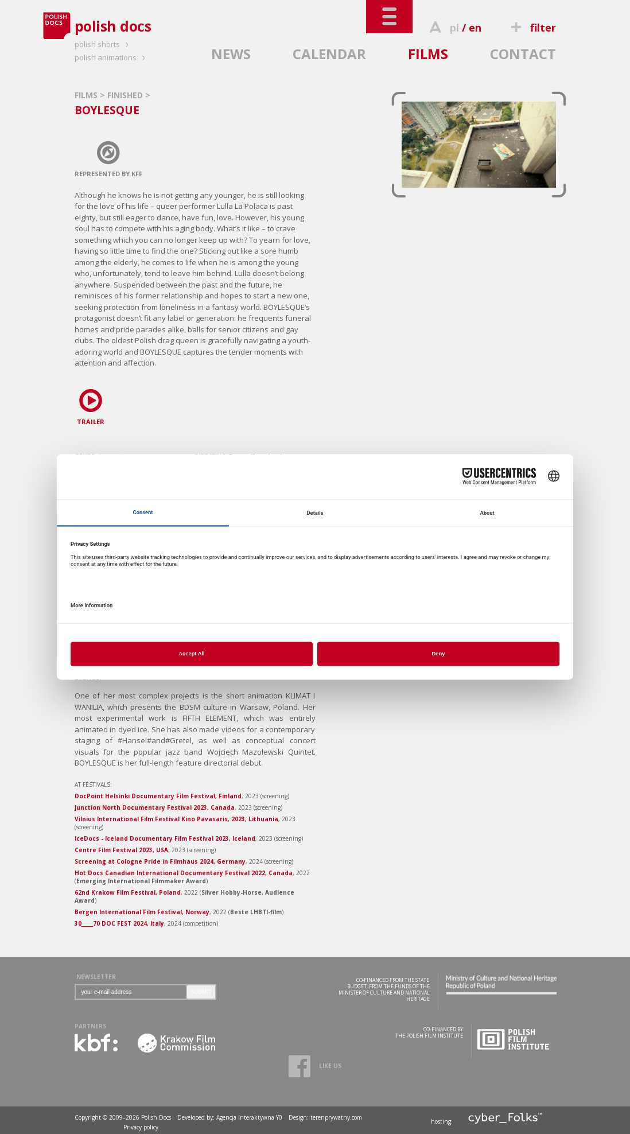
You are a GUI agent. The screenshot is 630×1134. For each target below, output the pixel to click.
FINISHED (126, 95)
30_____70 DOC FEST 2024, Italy (119, 923)
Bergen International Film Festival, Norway (142, 912)
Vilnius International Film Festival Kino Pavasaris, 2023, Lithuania (176, 819)
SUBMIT (201, 992)
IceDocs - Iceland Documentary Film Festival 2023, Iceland (165, 838)
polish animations (112, 57)
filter (531, 27)
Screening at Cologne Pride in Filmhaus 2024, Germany (160, 861)
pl (454, 27)
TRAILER (91, 405)
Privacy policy (140, 1127)
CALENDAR (329, 53)
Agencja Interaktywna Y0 (249, 1117)
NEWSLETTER (96, 977)
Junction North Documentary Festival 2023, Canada (155, 807)
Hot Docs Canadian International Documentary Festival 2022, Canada (184, 873)
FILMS (428, 53)
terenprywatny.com (336, 1117)
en (475, 27)
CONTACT (523, 53)
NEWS (231, 53)
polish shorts (103, 44)
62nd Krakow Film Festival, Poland (128, 892)
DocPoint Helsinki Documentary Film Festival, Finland (158, 796)
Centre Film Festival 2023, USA (121, 850)
